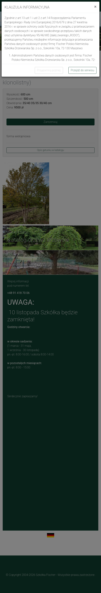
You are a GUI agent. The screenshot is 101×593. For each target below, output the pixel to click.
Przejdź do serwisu (82, 70)
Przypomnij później (49, 70)
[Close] (95, 7)
